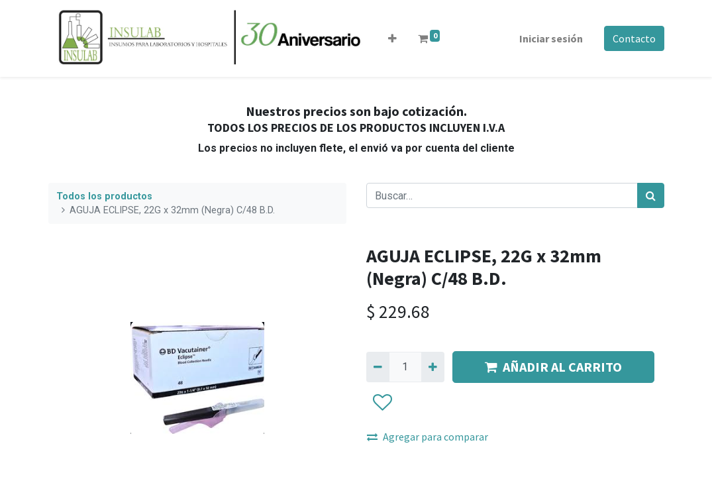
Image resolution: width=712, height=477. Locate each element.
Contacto (634, 38)
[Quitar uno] (377, 367)
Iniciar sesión (551, 38)
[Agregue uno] (432, 367)
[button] (392, 38)
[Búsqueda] (650, 195)
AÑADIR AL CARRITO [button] (553, 366)
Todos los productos (104, 196)
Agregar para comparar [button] (427, 436)
